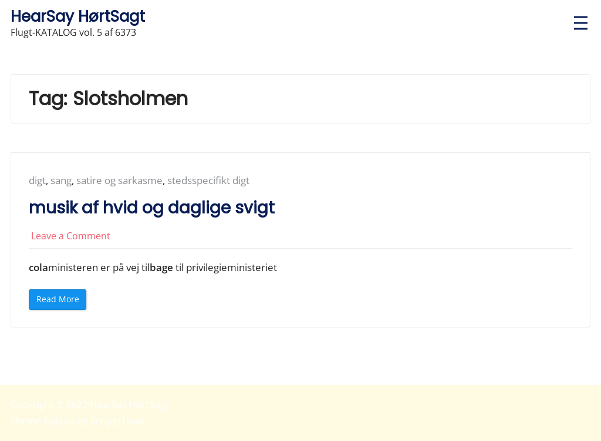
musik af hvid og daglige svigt (152, 207)
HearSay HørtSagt (78, 16)
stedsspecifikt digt (208, 180)
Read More (61, 301)
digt (37, 180)
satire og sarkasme (119, 180)
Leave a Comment (70, 235)
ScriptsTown (117, 421)
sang (61, 180)
